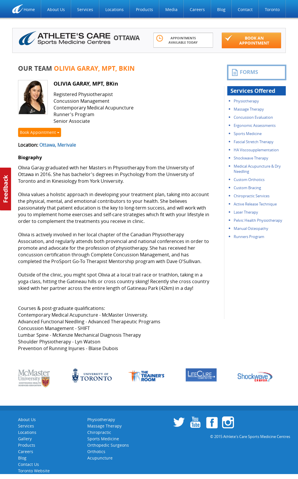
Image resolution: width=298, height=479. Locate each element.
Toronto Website (34, 470)
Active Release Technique (255, 204)
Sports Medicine (248, 133)
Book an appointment (247, 40)
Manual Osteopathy (251, 228)
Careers (197, 9)
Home (29, 9)
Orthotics (96, 451)
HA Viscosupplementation (256, 149)
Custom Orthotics (249, 179)
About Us (56, 9)
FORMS (244, 72)
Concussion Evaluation (253, 117)
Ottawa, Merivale (57, 145)
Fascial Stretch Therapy (254, 141)
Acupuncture (100, 458)
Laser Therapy (246, 212)
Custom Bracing (247, 187)
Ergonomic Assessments (255, 125)
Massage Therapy (249, 109)
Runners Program (249, 236)
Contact (245, 9)
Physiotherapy (246, 101)
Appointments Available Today (177, 40)
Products (144, 9)
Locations (114, 9)
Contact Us (28, 464)
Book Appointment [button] (39, 132)
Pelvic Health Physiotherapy (258, 220)
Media (171, 9)
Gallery (25, 438)
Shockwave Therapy (251, 158)
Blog (221, 9)
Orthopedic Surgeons (108, 445)
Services (85, 9)
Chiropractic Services (251, 195)
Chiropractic (99, 432)
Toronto (272, 9)
